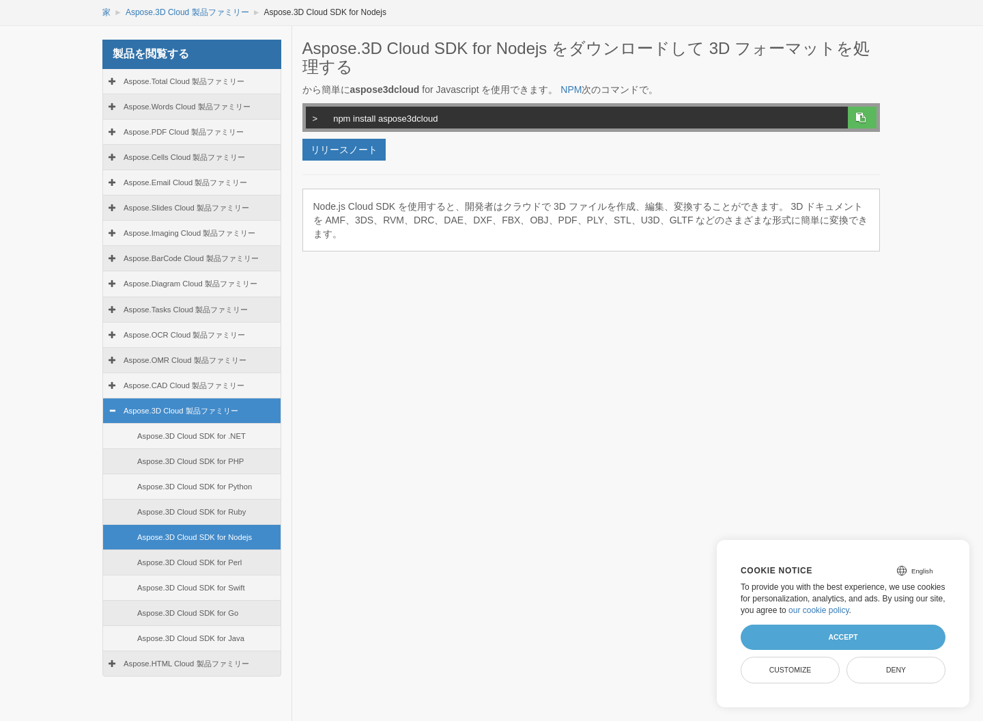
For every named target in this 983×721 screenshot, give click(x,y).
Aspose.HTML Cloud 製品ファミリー (186, 663)
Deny (896, 670)
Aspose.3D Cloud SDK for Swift (191, 588)
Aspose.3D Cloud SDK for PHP (190, 461)
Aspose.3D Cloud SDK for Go (187, 613)
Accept (842, 637)
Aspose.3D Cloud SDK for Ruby (191, 512)
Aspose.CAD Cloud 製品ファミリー (184, 385)
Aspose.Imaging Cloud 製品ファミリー (189, 233)
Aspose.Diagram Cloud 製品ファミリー (190, 284)
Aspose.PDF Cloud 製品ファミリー (184, 132)
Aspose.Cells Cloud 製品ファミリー (184, 157)
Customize (790, 670)
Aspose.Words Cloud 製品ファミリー (187, 107)
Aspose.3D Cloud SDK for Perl (189, 562)
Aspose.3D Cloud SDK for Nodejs (194, 537)
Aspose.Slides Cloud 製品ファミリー (186, 208)
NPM (571, 89)
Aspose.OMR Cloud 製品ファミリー (185, 360)
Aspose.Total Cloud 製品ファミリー (184, 81)
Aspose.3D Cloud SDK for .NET (191, 436)
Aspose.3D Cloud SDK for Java (190, 638)
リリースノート (344, 149)
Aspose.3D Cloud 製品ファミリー (187, 12)
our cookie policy (818, 610)
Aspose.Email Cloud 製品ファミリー (185, 182)
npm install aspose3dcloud (574, 117)
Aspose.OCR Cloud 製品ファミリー (184, 335)
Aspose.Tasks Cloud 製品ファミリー (186, 309)
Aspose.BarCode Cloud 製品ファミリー (191, 258)
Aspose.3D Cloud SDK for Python (194, 486)
